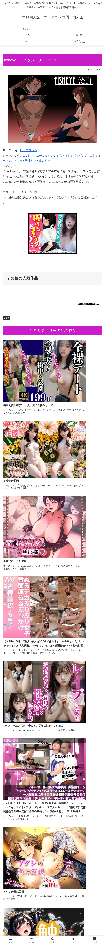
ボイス (18, 933)
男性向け (30, 160)
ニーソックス (45, 155)
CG (6, 318)
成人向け (44, 160)
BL (52, 933)
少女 (19, 160)
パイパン (78, 155)
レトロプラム (28, 150)
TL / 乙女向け (86, 933)
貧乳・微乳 (63, 155)
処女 (31, 155)
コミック (18, 929)
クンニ (21, 155)
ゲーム (86, 929)
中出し (91, 155)
